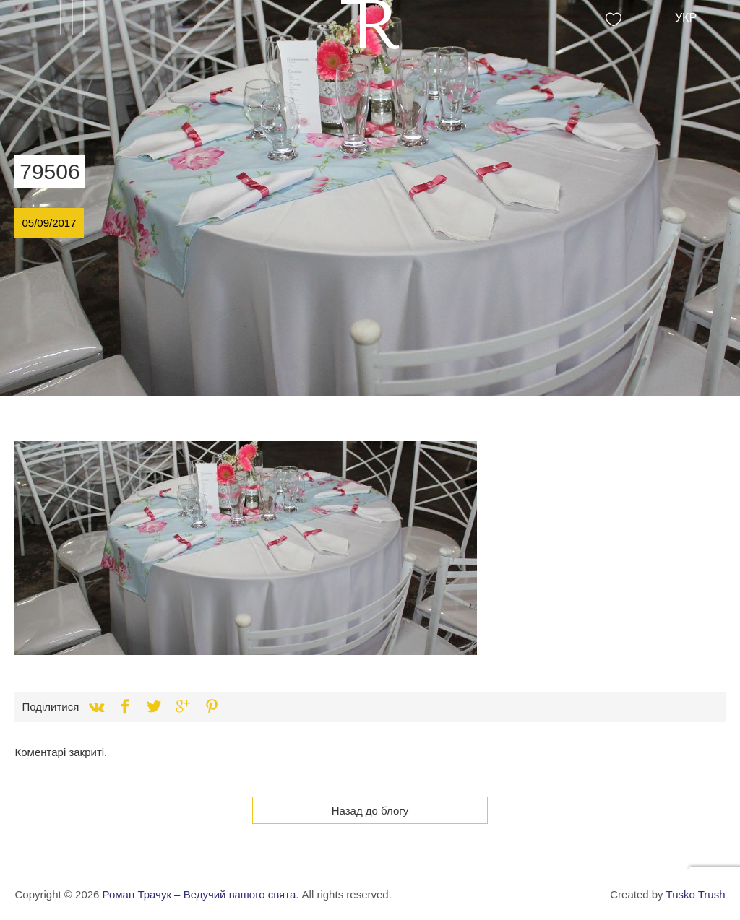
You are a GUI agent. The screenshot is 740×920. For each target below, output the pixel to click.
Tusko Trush (696, 894)
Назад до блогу (370, 810)
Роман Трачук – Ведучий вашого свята (199, 894)
